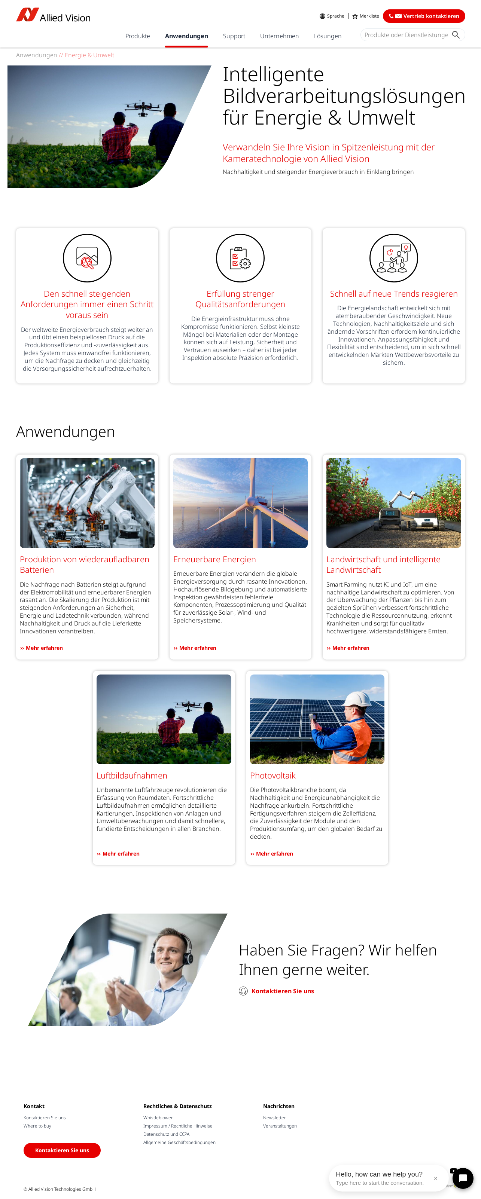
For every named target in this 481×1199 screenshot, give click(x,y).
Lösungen (328, 36)
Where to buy (37, 1126)
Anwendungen (186, 36)
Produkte (137, 36)
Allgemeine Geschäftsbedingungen (179, 1142)
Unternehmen (279, 36)
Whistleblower (158, 1117)
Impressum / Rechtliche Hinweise (178, 1126)
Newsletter (274, 1117)
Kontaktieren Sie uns (283, 991)
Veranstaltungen (280, 1126)
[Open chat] (463, 1178)
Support (234, 36)
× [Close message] (435, 1178)
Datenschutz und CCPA (166, 1134)
